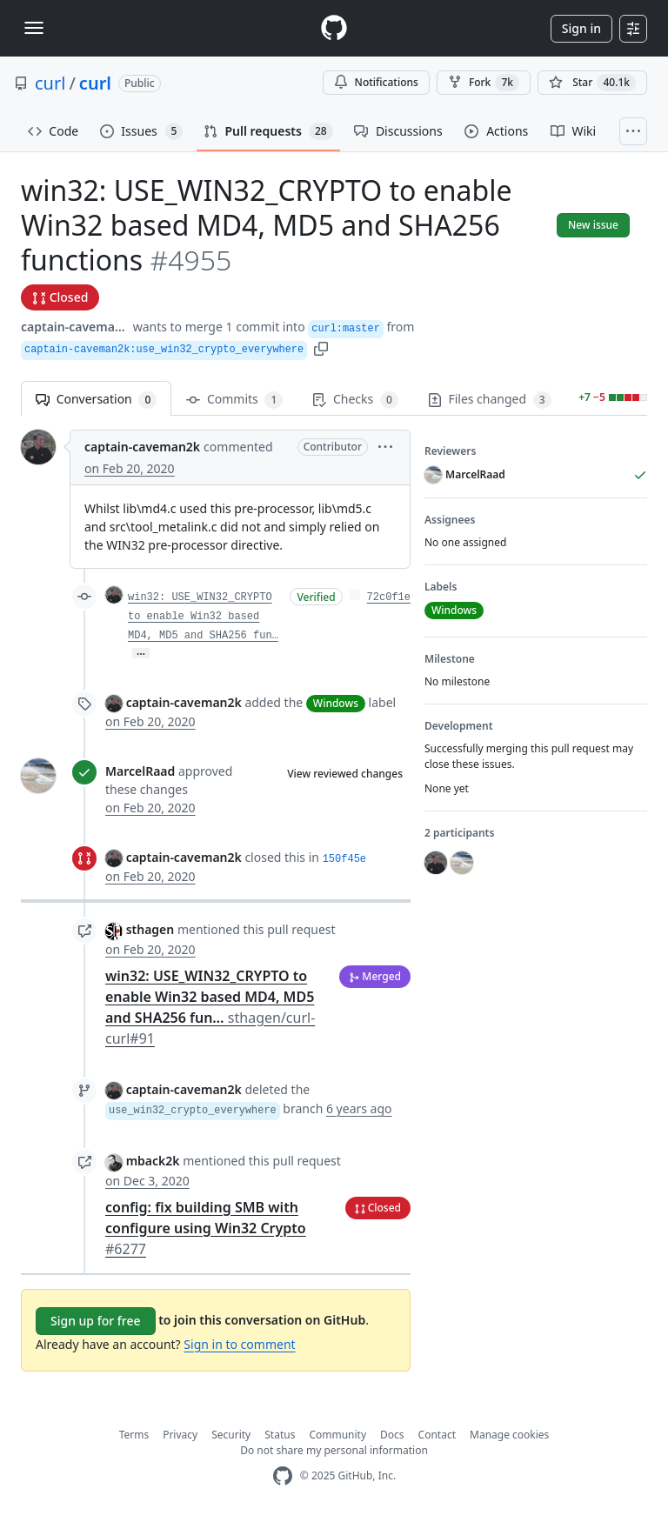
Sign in (581, 28)
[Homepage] (334, 28)
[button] (321, 347)
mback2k (153, 1160)
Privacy (180, 1434)
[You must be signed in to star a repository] (592, 82)
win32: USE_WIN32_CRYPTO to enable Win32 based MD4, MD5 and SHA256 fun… (203, 616)
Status (279, 1434)
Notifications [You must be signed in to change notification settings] (376, 82)
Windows (335, 703)
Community (337, 1434)
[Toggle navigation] (34, 28)
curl (50, 83)
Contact (437, 1434)
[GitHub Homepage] (282, 1476)
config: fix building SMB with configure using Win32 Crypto (205, 1228)
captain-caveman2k (75, 326)
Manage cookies (509, 1434)
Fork (483, 82)
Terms (134, 1434)
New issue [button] (593, 224)
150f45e (344, 859)
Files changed (489, 400)
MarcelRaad (140, 771)
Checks (354, 400)
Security (230, 1434)
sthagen (150, 929)
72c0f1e (389, 597)
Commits (234, 400)
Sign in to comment (239, 1344)
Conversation (96, 400)
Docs (392, 1434)
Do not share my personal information (334, 1450)
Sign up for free (95, 1320)
